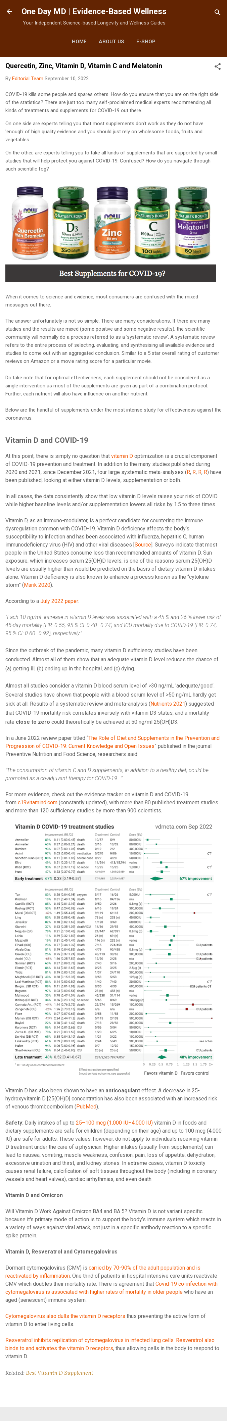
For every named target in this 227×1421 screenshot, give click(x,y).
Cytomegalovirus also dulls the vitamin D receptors (65, 1316)
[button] (218, 67)
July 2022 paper (59, 601)
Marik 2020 (37, 585)
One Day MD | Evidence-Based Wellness (94, 11)
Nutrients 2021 (167, 704)
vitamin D (122, 456)
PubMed (86, 1106)
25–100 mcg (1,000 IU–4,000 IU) (114, 1123)
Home (79, 42)
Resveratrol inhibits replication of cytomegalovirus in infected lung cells (89, 1340)
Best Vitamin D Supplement (59, 1372)
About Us (111, 42)
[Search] (218, 13)
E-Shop (145, 42)
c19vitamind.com (37, 802)
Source (143, 544)
